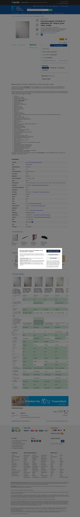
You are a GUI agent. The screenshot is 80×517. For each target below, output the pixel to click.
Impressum (56, 266)
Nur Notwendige (53, 258)
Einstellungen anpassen (53, 254)
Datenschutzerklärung (50, 266)
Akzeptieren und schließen (53, 251)
